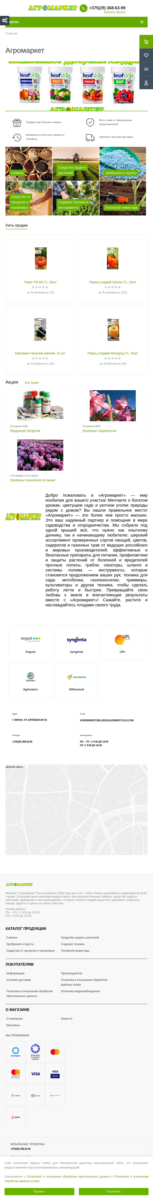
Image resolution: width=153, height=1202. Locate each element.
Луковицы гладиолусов (99, 431)
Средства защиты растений (80, 937)
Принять (39, 1191)
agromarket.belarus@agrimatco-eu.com (107, 720)
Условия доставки (18, 980)
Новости (66, 1018)
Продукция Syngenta (25, 431)
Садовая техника (72, 944)
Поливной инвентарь (75, 950)
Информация (15, 973)
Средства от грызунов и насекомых (30, 950)
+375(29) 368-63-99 (107, 8)
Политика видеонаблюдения (80, 991)
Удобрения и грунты (20, 944)
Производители (71, 973)
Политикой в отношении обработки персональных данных (68, 1176)
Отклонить (113, 1191)
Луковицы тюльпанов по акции (32, 480)
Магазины (13, 1025)
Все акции (32, 382)
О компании (14, 1018)
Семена (11, 937)
